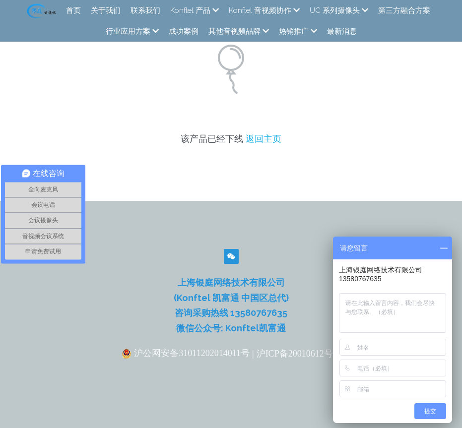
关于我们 (106, 10)
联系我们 (145, 10)
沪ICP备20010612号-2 (298, 353)
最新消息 (342, 31)
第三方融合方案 (404, 10)
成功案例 (183, 31)
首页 (73, 10)
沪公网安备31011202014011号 (186, 354)
